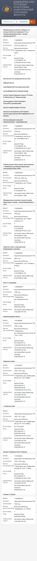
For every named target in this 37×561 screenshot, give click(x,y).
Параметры (22, 22)
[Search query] (8, 22)
